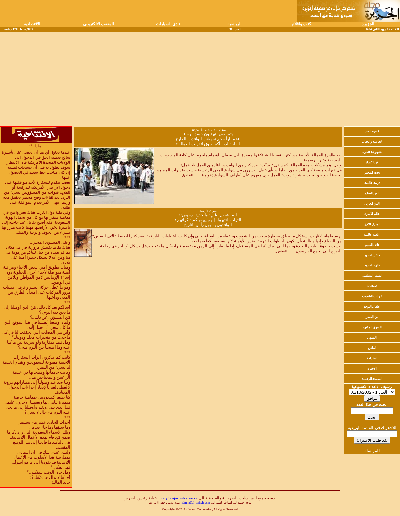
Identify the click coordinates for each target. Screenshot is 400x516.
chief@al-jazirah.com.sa (178, 498)
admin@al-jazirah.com (196, 502)
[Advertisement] (200, 78)
